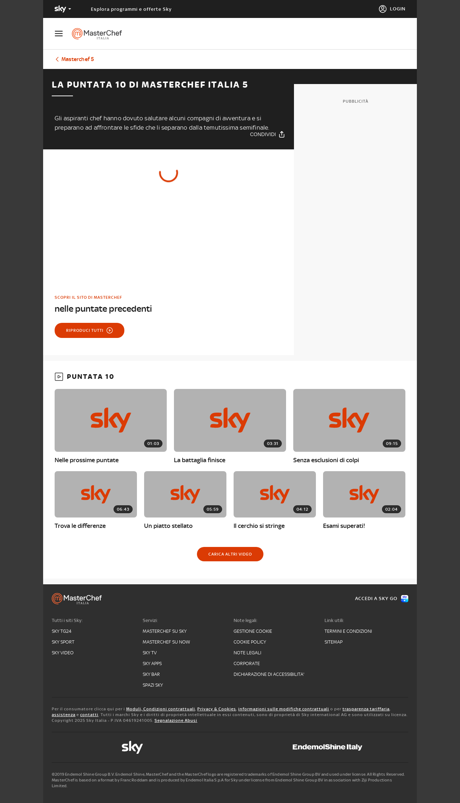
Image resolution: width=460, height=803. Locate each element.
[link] (168, 304)
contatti (89, 714)
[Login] (391, 9)
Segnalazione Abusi (176, 720)
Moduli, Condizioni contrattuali (160, 708)
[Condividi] (267, 134)
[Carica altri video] (230, 554)
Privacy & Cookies (216, 708)
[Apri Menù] (63, 33)
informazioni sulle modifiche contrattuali (283, 708)
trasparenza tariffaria (366, 708)
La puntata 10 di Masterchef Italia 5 (150, 85)
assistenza (63, 714)
